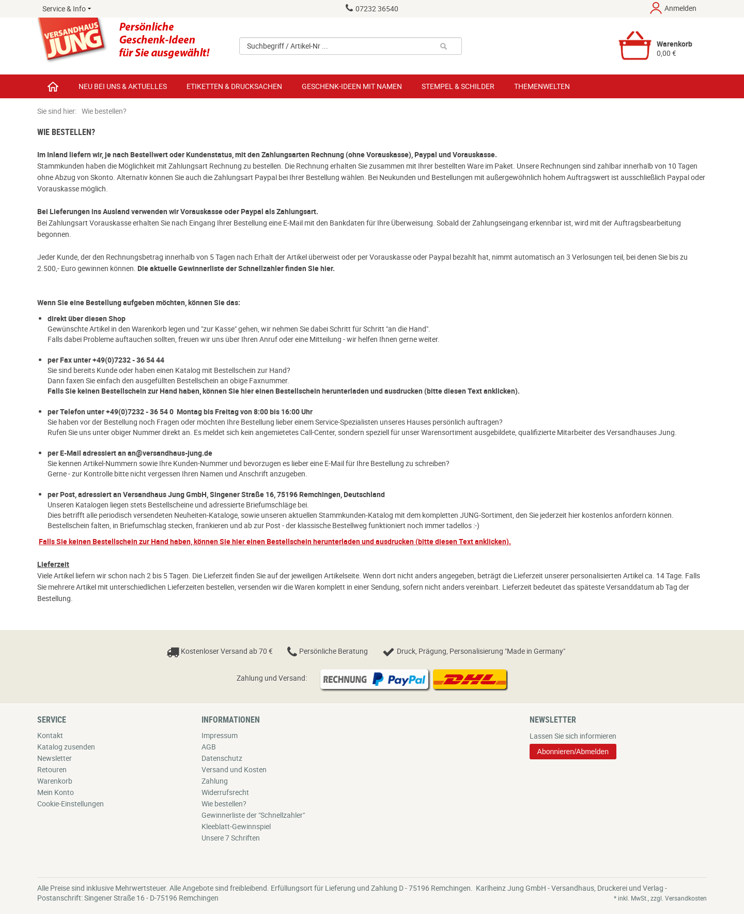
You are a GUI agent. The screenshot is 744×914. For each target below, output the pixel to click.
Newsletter (54, 758)
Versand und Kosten (234, 769)
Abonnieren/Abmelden (573, 751)
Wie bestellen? (224, 803)
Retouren (52, 769)
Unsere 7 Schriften (231, 838)
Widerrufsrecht (225, 792)
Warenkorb (54, 781)
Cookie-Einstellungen (70, 803)
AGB (209, 747)
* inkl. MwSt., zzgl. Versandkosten (660, 898)
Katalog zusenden (66, 747)
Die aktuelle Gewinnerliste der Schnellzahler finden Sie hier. (236, 268)
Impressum (220, 735)
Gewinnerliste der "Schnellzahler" (253, 815)
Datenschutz (222, 758)
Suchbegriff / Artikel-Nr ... (287, 46)
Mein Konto (55, 792)
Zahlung (215, 781)
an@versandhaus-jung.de (170, 453)
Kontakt (50, 735)
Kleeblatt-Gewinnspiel (236, 826)
